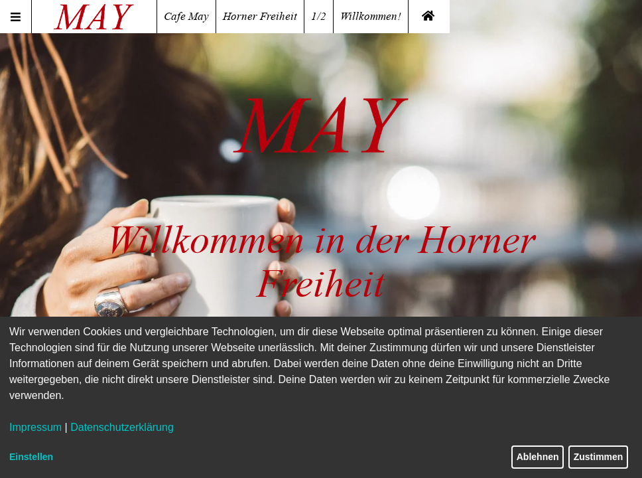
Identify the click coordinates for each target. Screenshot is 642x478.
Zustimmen (598, 456)
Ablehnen (538, 456)
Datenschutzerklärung (122, 427)
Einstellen (31, 456)
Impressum (35, 427)
